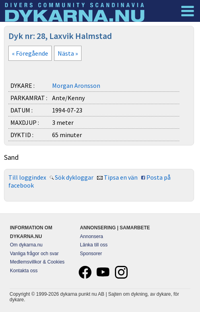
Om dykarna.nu (26, 245)
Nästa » (68, 53)
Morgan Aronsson (76, 85)
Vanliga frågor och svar (34, 253)
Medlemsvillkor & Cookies (37, 262)
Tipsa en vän (121, 177)
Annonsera (91, 236)
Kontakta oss (23, 270)
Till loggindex (27, 177)
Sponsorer (91, 253)
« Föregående (30, 53)
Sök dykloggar (74, 177)
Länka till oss (93, 245)
